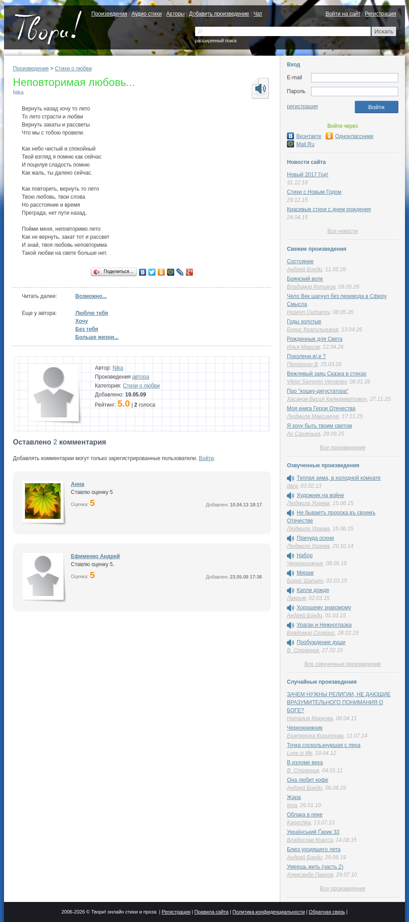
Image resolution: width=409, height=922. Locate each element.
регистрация (302, 106)
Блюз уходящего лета (313, 849)
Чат (258, 14)
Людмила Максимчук (313, 416)
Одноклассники (349, 136)
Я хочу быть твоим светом (319, 426)
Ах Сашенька (303, 434)
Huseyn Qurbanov (308, 312)
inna (292, 805)
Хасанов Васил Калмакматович (327, 399)
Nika (18, 93)
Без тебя (86, 329)
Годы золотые (304, 321)
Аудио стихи (146, 14)
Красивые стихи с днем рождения (329, 209)
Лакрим (296, 598)
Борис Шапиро (305, 581)
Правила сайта (211, 911)
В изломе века (305, 762)
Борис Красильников (312, 329)
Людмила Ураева (308, 503)
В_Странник (303, 650)
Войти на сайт (343, 14)
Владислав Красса (310, 840)
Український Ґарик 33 (313, 832)
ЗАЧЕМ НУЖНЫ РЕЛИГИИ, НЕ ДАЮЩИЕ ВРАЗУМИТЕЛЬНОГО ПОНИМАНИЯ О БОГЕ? (339, 702)
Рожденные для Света (315, 339)
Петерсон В (302, 364)
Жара (294, 797)
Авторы (175, 14)
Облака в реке (305, 815)
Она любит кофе (307, 780)
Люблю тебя (91, 313)
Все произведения (342, 448)
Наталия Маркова (310, 718)
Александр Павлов (310, 875)
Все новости (342, 231)
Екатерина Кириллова (315, 736)
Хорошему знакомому (324, 607)
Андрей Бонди (304, 269)
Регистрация (380, 14)
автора (140, 377)
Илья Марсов (303, 347)
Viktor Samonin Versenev (317, 382)
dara (292, 486)
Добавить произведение (219, 14)
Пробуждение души (321, 642)
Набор (305, 555)
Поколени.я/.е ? (306, 356)
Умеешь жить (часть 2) (315, 867)
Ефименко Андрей (95, 556)
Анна (77, 484)
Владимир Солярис (311, 633)
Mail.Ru (301, 144)
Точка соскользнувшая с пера (323, 745)
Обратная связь (327, 911)
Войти (206, 458)
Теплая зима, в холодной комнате (338, 478)
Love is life (299, 753)
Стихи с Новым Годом (314, 192)
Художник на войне (320, 495)
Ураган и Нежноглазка (324, 625)
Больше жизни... (97, 337)
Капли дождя (313, 590)
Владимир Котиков (311, 287)
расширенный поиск (216, 40)
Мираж (305, 573)
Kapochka (299, 823)
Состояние (300, 261)
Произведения (109, 14)
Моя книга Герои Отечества (321, 408)
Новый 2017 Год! (307, 174)
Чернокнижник (305, 563)
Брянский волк (305, 279)
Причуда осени (315, 538)
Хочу (81, 321)
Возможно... (90, 296)
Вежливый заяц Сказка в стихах (326, 374)
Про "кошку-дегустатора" (317, 391)
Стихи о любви (73, 68)
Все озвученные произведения (342, 664)
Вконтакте (304, 136)
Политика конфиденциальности (269, 911)
